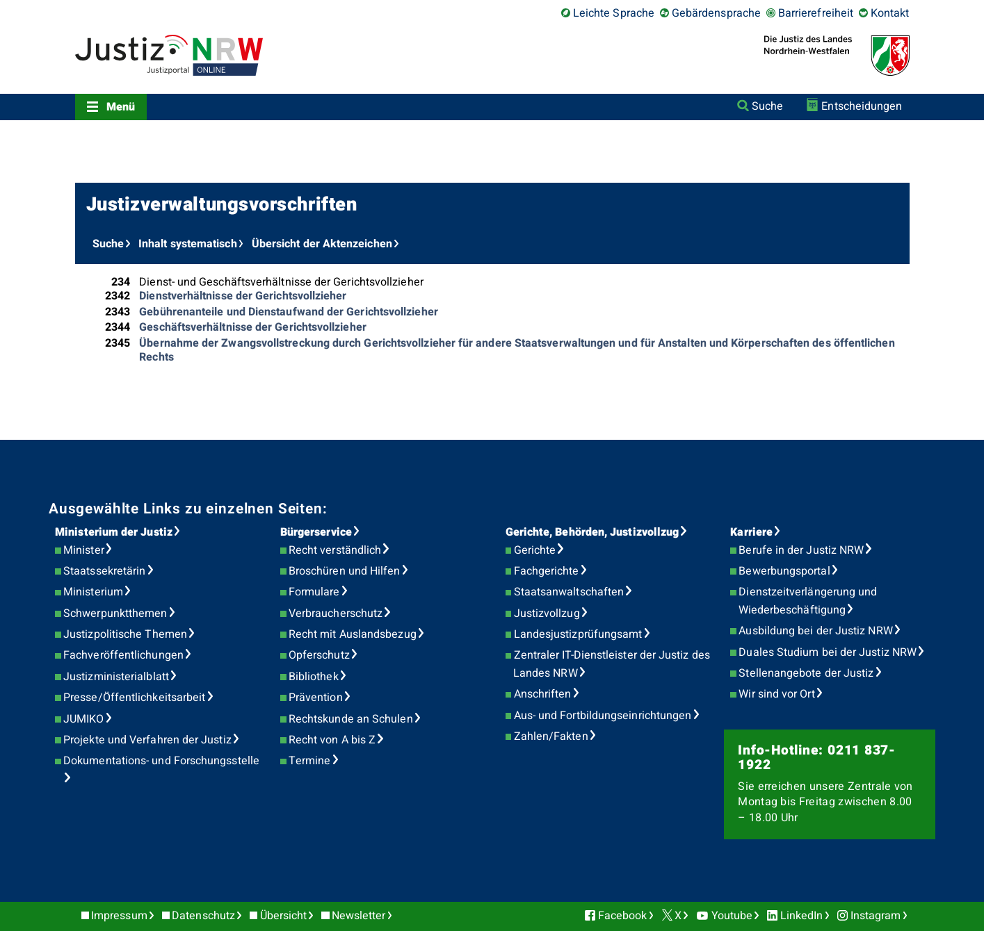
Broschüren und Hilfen (345, 571)
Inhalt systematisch (187, 244)
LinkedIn (801, 915)
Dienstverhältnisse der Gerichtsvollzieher (242, 296)
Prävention (316, 697)
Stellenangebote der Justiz (806, 673)
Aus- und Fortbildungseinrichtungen (603, 715)
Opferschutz (319, 655)
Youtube (732, 915)
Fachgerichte (546, 571)
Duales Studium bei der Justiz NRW (828, 652)
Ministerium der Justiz (113, 532)
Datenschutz (203, 915)
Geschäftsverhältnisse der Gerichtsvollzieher (252, 327)
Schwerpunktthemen (115, 613)
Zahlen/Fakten (551, 736)
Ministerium (93, 592)
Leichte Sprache (613, 13)
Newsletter (359, 915)
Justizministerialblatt (116, 676)
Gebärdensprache (716, 13)
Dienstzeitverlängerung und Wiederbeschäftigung (808, 601)
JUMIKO (83, 719)
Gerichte (535, 550)
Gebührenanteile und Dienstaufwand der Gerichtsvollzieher (288, 312)
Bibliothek (314, 676)
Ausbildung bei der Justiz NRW (815, 631)
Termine (310, 760)
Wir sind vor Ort (776, 694)
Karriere (751, 532)
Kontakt (890, 13)
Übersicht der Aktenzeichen (322, 244)
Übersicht (283, 915)
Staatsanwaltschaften (569, 592)
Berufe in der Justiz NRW (801, 550)
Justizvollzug (547, 613)
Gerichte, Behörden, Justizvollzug (592, 532)
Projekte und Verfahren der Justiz (147, 740)
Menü (120, 107)
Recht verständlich (335, 550)
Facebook (622, 915)
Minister (83, 550)
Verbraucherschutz (335, 613)
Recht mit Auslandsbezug (353, 634)
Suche (767, 106)
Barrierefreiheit (815, 13)
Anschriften (543, 694)
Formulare (314, 592)
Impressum (119, 915)
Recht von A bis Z (332, 740)
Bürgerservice (316, 532)
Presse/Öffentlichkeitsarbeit (134, 697)
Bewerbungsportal (784, 571)
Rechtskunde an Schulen (351, 719)
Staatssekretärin (104, 571)
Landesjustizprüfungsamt (578, 634)
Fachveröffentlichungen (123, 655)
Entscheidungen (861, 106)
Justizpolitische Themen (125, 634)
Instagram (875, 915)
